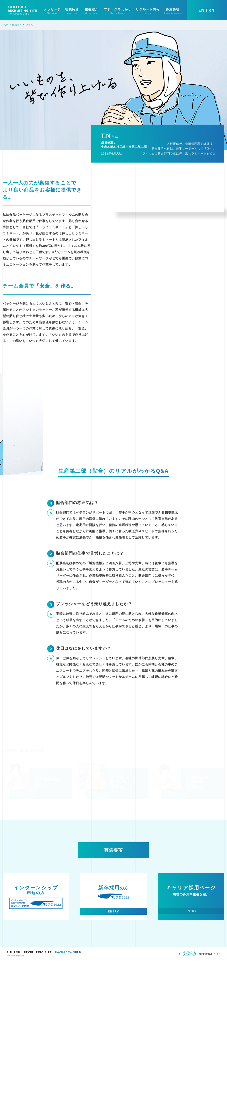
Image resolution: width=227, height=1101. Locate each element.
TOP (5, 25)
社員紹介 (16, 25)
